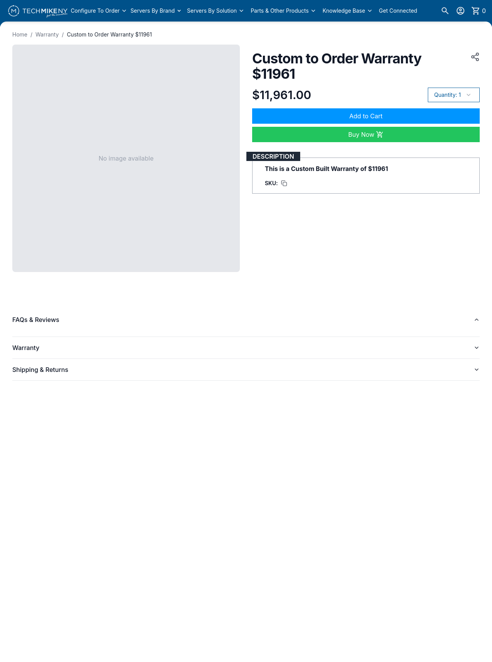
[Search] (445, 10)
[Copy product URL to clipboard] (473, 57)
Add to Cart (365, 116)
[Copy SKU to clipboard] (276, 183)
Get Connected (398, 10)
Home (19, 34)
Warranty (47, 34)
